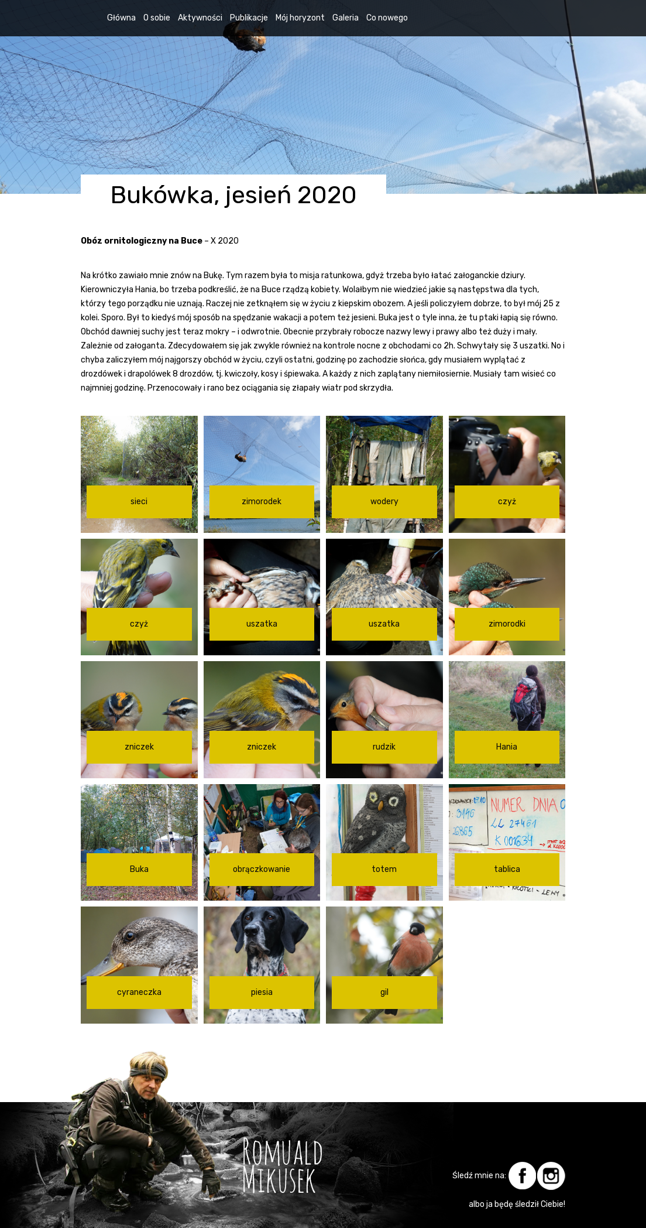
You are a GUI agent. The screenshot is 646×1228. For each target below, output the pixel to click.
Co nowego (387, 18)
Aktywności (200, 18)
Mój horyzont (300, 18)
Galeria (345, 18)
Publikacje (249, 18)
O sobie (156, 18)
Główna (121, 18)
